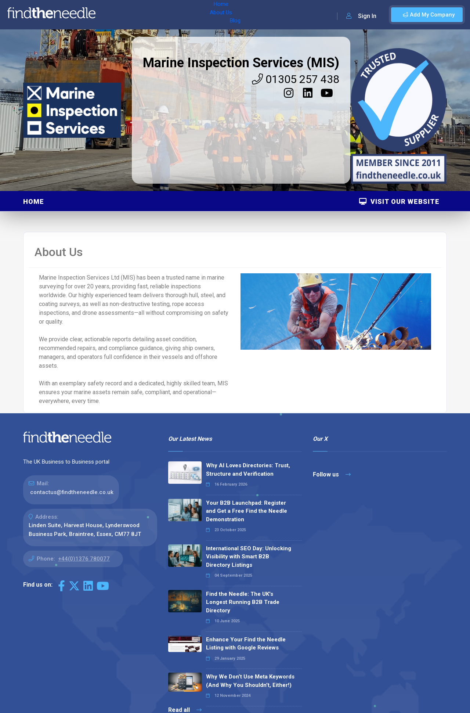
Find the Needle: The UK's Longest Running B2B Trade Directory (242, 602)
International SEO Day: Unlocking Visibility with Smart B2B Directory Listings (248, 556)
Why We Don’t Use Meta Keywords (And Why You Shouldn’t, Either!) (250, 680)
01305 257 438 (295, 79)
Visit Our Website (399, 201)
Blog (165, 14)
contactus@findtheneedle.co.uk (71, 492)
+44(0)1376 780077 (84, 558)
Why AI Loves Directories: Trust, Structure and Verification (248, 469)
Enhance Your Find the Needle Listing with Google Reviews (246, 643)
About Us (139, 14)
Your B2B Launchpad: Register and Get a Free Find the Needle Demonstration (246, 511)
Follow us (332, 474)
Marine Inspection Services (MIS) (241, 63)
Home (111, 14)
